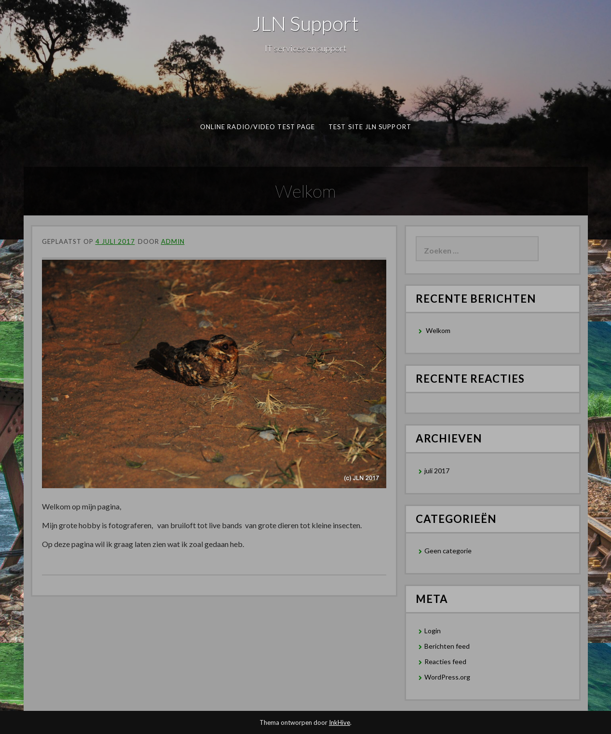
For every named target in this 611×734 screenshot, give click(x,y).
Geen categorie (448, 551)
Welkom (438, 330)
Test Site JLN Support (369, 127)
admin (173, 241)
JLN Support (305, 23)
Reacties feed (445, 661)
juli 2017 (436, 471)
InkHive (339, 722)
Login (432, 631)
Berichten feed (447, 646)
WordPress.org (447, 677)
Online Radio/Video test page (257, 127)
